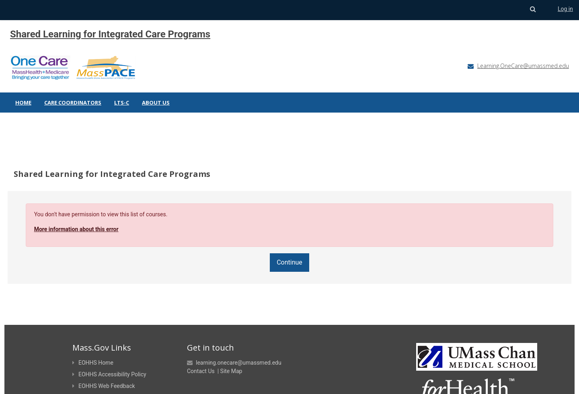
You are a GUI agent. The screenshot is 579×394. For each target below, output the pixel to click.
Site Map (231, 352)
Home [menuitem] (23, 102)
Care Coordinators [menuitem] (72, 102)
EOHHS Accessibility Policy (109, 355)
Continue (289, 243)
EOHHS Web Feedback (103, 367)
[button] (532, 9)
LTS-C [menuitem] (121, 102)
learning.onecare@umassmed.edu (238, 344)
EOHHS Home (92, 344)
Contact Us (201, 352)
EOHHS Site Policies (100, 379)
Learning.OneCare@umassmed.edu (523, 66)
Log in (565, 9)
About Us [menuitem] (156, 102)
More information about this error (91, 210)
